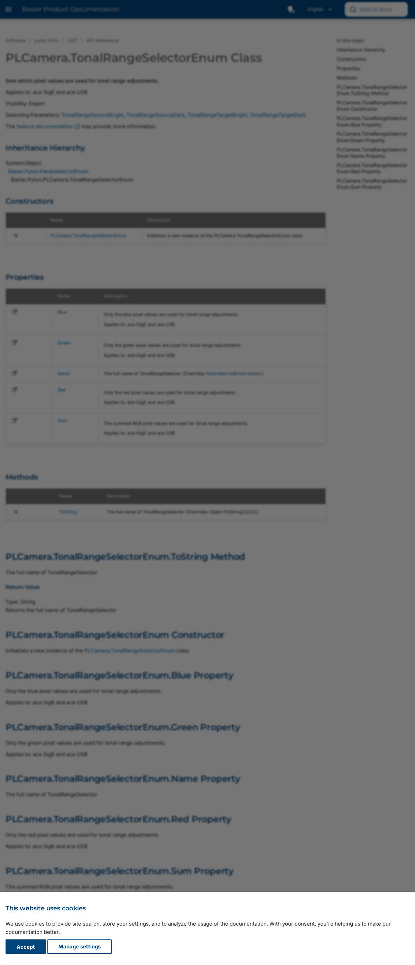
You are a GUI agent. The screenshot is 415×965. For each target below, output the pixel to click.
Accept (26, 947)
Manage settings (79, 947)
